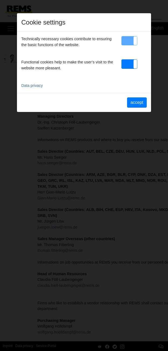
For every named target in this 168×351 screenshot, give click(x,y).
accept (137, 102)
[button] (129, 40)
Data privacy (32, 85)
